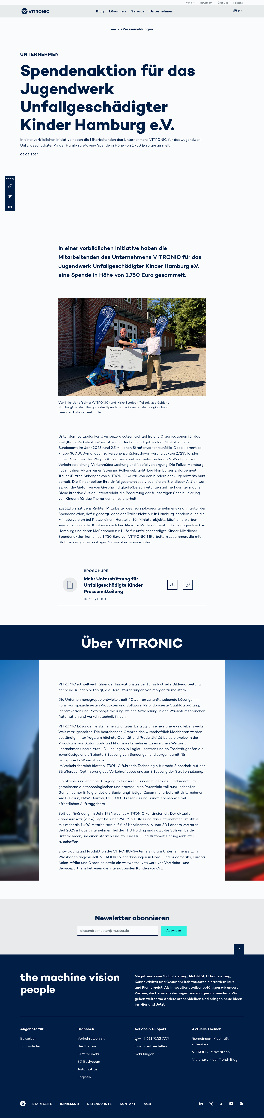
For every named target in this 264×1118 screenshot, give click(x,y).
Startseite (42, 1104)
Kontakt (238, 2)
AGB (147, 1104)
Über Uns (223, 2)
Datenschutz (99, 1104)
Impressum (69, 1104)
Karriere (190, 2)
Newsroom (206, 2)
